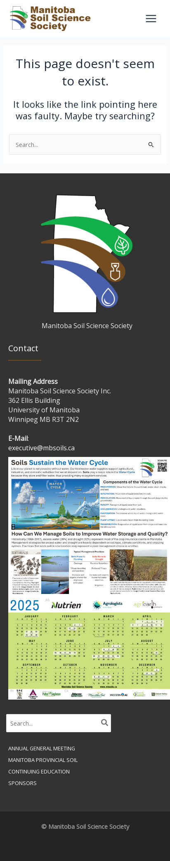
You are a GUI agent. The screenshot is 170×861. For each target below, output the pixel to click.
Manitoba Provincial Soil (43, 760)
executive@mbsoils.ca (41, 447)
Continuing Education (39, 771)
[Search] (105, 723)
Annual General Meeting (41, 748)
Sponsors (22, 783)
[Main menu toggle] (151, 18)
